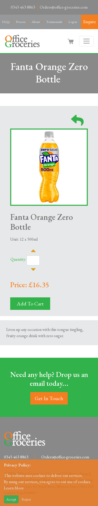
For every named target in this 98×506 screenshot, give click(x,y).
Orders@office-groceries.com (64, 7)
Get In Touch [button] (49, 398)
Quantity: (18, 259)
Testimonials (54, 22)
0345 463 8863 (23, 7)
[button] (71, 41)
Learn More (14, 488)
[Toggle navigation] (86, 41)
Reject (26, 499)
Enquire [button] (89, 21)
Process (20, 22)
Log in (72, 22)
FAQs (6, 22)
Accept (11, 499)
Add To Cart (30, 303)
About (36, 22)
